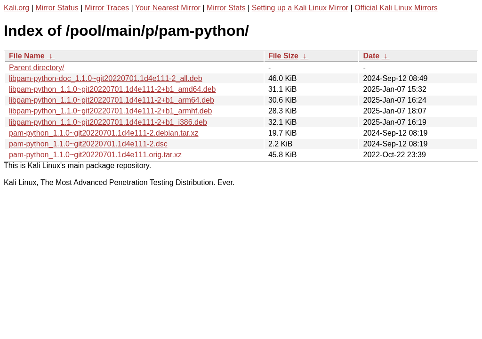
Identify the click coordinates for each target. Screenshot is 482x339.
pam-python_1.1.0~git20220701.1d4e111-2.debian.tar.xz (104, 133)
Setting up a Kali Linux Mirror (300, 8)
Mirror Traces (107, 8)
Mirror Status (57, 8)
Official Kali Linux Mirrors (396, 8)
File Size (283, 56)
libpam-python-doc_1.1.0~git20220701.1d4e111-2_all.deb (105, 78)
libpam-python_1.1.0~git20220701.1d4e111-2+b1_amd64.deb (112, 89)
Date (371, 56)
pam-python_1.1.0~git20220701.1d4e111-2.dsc (88, 144)
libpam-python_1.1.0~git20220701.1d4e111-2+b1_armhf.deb (110, 111)
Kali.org (16, 8)
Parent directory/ (36, 68)
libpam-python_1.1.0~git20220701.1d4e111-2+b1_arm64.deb (111, 100)
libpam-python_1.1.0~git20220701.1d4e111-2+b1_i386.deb (108, 122)
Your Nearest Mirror (168, 8)
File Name (27, 56)
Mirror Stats (226, 8)
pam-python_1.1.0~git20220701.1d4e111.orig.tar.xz (95, 155)
